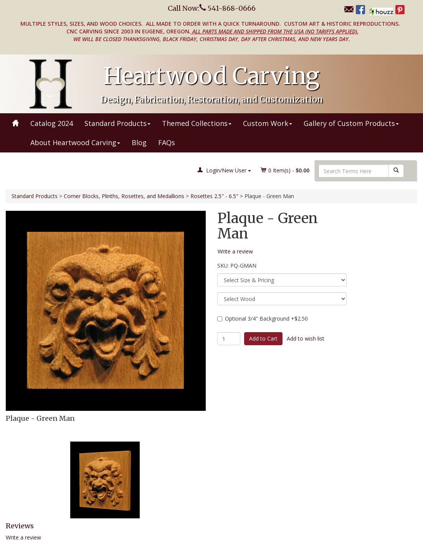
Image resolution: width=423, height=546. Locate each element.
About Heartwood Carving (75, 142)
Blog (139, 142)
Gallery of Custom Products (351, 123)
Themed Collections (196, 123)
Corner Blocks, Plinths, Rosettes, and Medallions (124, 196)
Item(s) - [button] (285, 170)
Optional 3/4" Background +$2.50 (262, 318)
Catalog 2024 (51, 123)
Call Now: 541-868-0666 (212, 8)
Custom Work (267, 123)
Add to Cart (263, 338)
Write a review (23, 537)
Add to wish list (305, 338)
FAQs (166, 142)
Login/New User (224, 170)
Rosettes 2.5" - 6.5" (214, 196)
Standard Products (117, 123)
